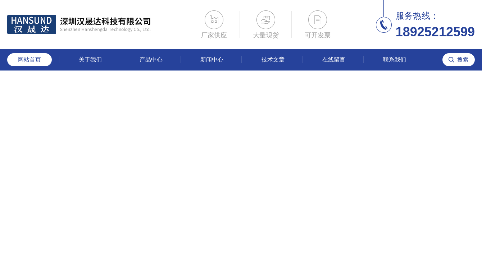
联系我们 (394, 59)
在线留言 (333, 59)
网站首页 (29, 59)
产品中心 (151, 59)
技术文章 (273, 59)
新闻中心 (211, 59)
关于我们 (90, 59)
